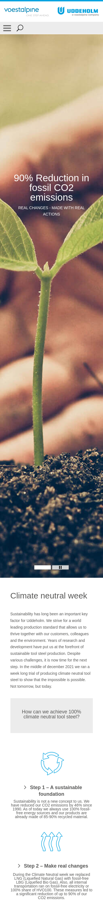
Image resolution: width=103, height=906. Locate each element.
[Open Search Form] (20, 28)
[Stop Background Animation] (60, 567)
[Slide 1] (42, 567)
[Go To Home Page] (26, 11)
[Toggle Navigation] (7, 28)
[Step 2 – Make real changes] (51, 865)
